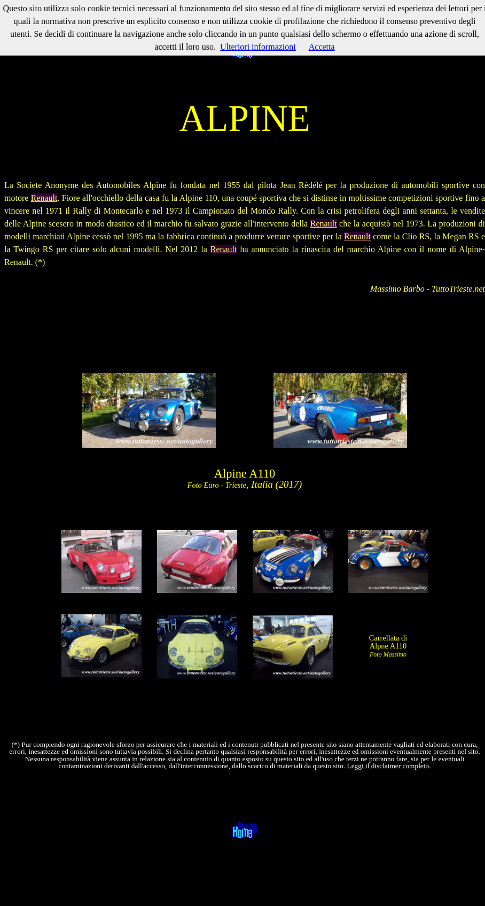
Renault (44, 197)
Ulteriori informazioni (258, 46)
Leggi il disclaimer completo (388, 766)
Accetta (322, 46)
